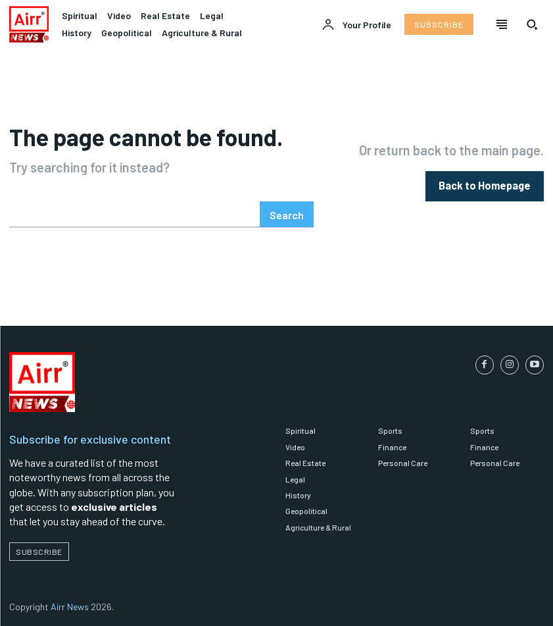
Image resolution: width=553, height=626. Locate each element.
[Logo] (29, 24)
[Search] (287, 214)
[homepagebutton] (484, 186)
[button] (532, 24)
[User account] (356, 25)
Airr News (70, 606)
